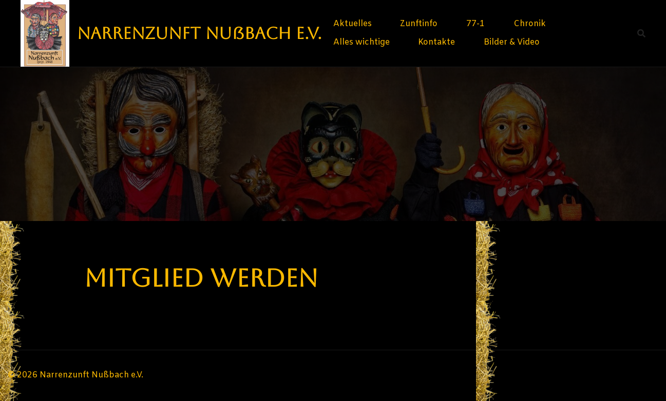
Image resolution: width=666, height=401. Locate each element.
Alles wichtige (361, 42)
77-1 (475, 23)
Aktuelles (352, 23)
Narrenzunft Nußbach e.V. (199, 33)
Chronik (529, 23)
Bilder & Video (512, 42)
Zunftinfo (418, 23)
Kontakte (436, 42)
